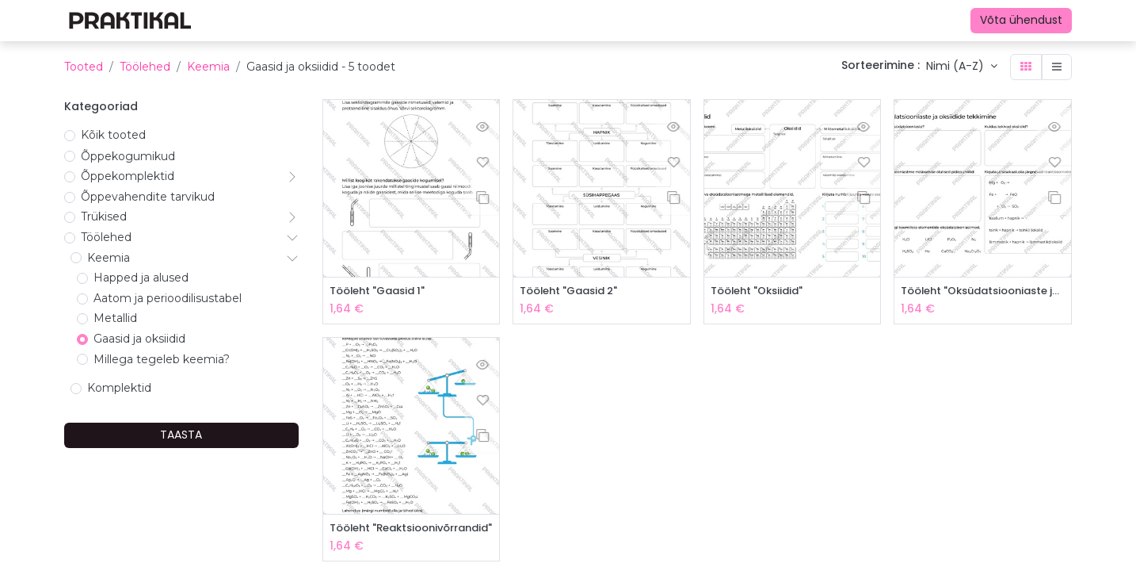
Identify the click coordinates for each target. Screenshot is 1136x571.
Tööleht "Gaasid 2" (574, 291)
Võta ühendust (1021, 20)
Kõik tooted (113, 135)
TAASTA (181, 435)
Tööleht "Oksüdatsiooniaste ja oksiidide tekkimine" (983, 291)
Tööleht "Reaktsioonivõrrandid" (412, 530)
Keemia (208, 66)
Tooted (83, 66)
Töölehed (145, 66)
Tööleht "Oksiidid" (761, 291)
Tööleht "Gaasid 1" (382, 291)
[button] (961, 66)
